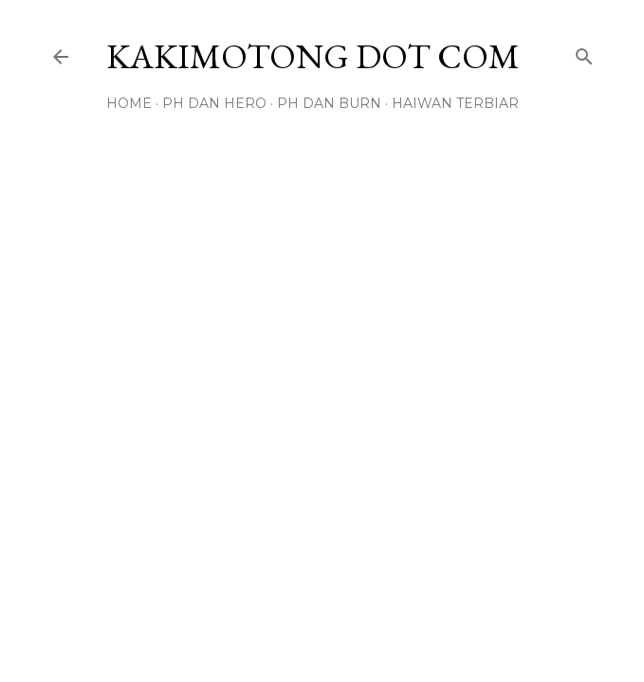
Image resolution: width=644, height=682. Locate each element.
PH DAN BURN (329, 103)
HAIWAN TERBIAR (455, 103)
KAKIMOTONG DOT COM (313, 56)
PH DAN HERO (214, 103)
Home (129, 103)
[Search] (584, 52)
